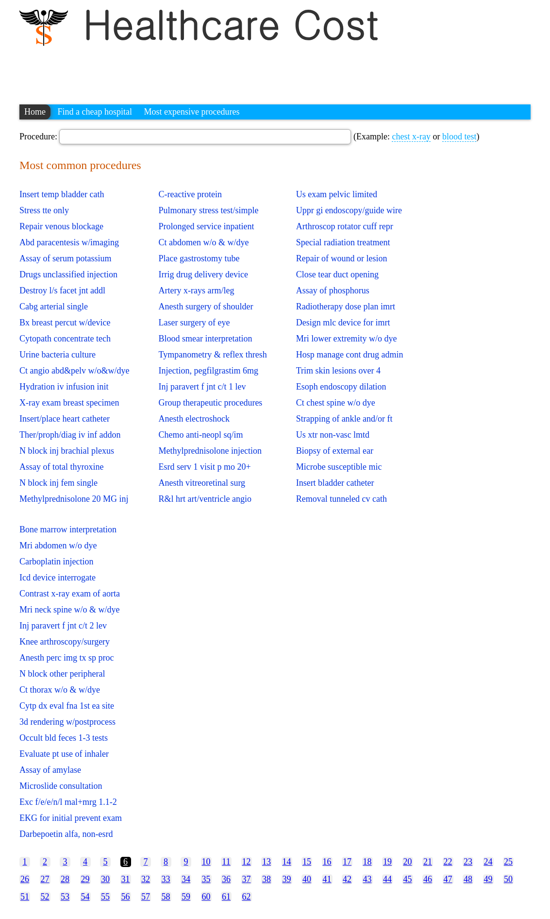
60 (206, 897)
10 (206, 862)
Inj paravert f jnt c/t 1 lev (202, 386)
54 (85, 897)
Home (35, 112)
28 (65, 879)
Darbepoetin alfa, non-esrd (66, 834)
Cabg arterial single (53, 306)
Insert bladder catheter (335, 483)
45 (407, 879)
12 (246, 862)
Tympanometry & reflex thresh (212, 354)
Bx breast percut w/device (64, 322)
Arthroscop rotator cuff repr (344, 226)
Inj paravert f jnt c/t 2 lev (63, 625)
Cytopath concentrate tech (65, 338)
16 (327, 862)
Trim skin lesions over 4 (338, 370)
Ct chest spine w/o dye (335, 403)
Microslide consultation (60, 786)
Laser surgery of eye (194, 322)
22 (448, 862)
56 (125, 897)
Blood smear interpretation (205, 338)
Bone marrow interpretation (68, 529)
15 (306, 862)
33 (166, 879)
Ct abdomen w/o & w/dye (203, 242)
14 (287, 862)
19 (387, 862)
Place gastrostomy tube (198, 258)
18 (367, 862)
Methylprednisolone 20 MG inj (73, 499)
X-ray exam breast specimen (69, 403)
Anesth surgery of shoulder (205, 306)
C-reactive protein (189, 194)
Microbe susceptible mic (339, 467)
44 (387, 879)
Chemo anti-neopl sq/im (200, 435)
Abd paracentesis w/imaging (69, 242)
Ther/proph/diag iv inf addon (69, 435)
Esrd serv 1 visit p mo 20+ (204, 467)
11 (226, 862)
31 (125, 879)
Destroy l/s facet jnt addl (62, 290)
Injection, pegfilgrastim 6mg (208, 370)
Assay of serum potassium (65, 258)
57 (145, 897)
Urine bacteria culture (57, 354)
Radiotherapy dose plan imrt (345, 306)
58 (166, 897)
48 (468, 879)
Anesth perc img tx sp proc (66, 658)
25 (508, 862)
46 (427, 879)
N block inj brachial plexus (66, 451)
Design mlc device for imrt (343, 322)
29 (85, 879)
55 (105, 897)
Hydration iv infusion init (64, 386)
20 (407, 862)
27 (45, 879)
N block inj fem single (58, 483)
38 (266, 879)
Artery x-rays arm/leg (196, 290)
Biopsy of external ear (334, 451)
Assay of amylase (50, 770)
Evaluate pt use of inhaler (64, 754)
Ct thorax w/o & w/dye (59, 690)
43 (367, 879)
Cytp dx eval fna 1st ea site (66, 706)
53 (65, 897)
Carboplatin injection (56, 561)
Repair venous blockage (61, 226)
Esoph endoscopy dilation (341, 386)
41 (327, 879)
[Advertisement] (196, 70)
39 (287, 879)
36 (226, 879)
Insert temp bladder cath (61, 194)
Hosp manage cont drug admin (349, 354)
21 (427, 862)
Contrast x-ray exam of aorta (69, 593)
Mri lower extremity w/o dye (346, 338)
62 (246, 897)
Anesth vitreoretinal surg (201, 483)
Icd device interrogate (57, 577)
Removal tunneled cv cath (341, 499)
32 (145, 879)
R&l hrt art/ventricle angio (204, 499)
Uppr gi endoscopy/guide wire (349, 210)
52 (45, 897)
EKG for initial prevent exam (70, 818)
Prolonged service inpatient (206, 226)
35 (206, 879)
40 (306, 879)
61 (226, 897)
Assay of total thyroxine (61, 467)
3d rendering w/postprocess (67, 722)
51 (24, 897)
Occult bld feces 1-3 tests (63, 738)
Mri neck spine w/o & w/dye (69, 609)
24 (488, 862)
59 (186, 897)
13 (266, 862)
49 (488, 879)
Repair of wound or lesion (341, 258)
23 (468, 862)
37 (246, 879)
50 (508, 879)
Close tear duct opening (337, 274)
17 (347, 862)
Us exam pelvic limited (336, 194)
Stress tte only (44, 210)
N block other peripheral (62, 674)
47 (448, 879)
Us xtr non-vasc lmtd (332, 435)
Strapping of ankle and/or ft (344, 419)
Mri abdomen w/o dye (58, 545)
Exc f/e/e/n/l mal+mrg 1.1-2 (68, 802)
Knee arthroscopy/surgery (64, 642)
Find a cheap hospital (95, 112)
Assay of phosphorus (332, 290)
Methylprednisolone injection (209, 451)
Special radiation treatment (343, 242)
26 (24, 879)
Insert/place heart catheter (64, 419)
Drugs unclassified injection (68, 274)
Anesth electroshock (193, 419)
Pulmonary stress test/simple (208, 210)
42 (347, 879)
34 (186, 879)
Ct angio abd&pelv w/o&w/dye (74, 370)
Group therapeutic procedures (210, 403)
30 (105, 879)
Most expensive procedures (191, 112)
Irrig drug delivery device (203, 274)
